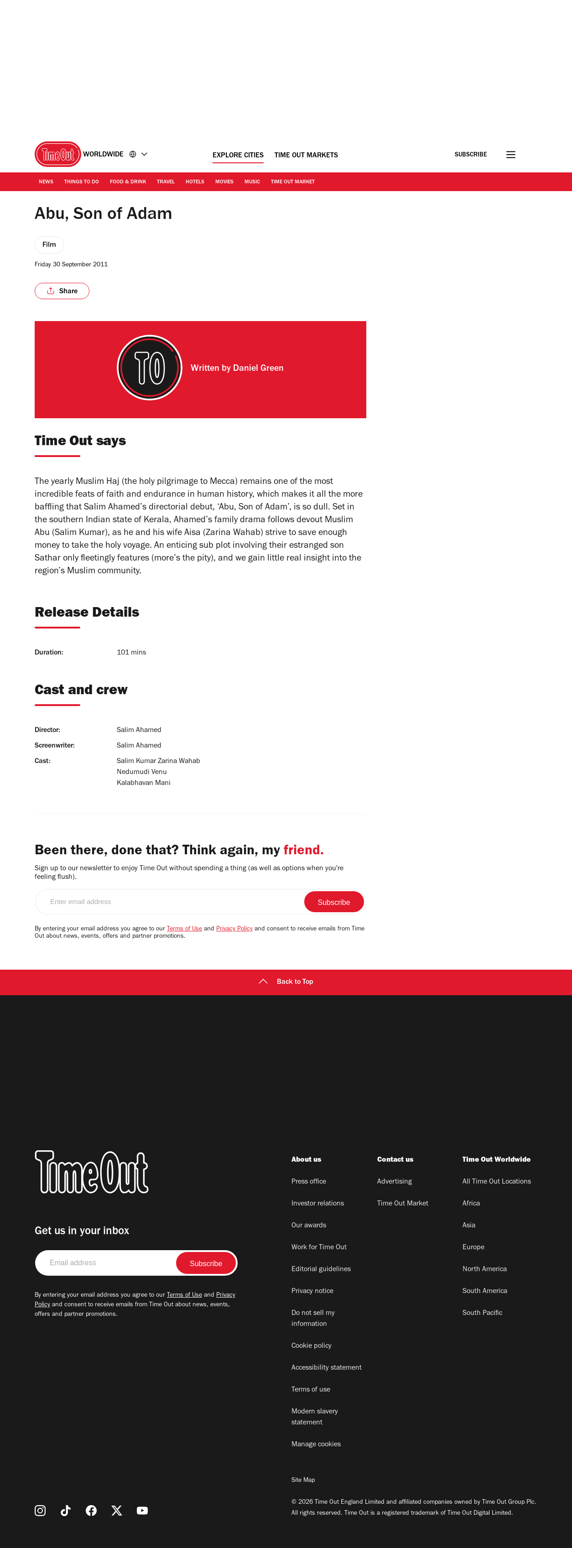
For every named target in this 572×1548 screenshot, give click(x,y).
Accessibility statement (326, 1368)
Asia (469, 1226)
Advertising (394, 1182)
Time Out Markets (306, 156)
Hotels (195, 182)
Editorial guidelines (321, 1269)
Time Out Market (293, 182)
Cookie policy (311, 1346)
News (46, 182)
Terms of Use (184, 929)
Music (252, 182)
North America (485, 1269)
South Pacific (482, 1313)
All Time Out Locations (497, 1182)
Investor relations (317, 1204)
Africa (471, 1204)
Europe (473, 1248)
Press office (308, 1182)
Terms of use (310, 1390)
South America (485, 1291)
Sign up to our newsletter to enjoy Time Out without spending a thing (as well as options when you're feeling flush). (189, 873)
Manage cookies (316, 1445)
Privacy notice (312, 1291)
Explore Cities (238, 156)
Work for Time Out (319, 1248)
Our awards (308, 1226)
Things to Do (81, 182)
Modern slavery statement (314, 1417)
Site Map (303, 1481)
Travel (166, 182)
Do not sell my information (313, 1319)
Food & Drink (128, 182)
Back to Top (286, 982)
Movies (224, 182)
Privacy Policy (234, 929)
